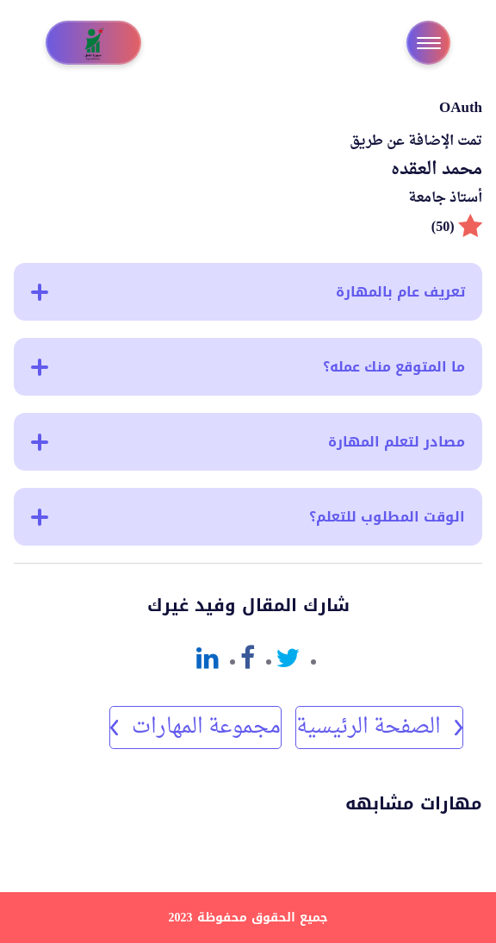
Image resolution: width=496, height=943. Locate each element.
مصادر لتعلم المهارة (248, 441)
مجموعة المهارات (195, 727)
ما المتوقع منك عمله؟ (248, 366)
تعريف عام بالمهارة (248, 291)
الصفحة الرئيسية (379, 727)
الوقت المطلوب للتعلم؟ (248, 516)
